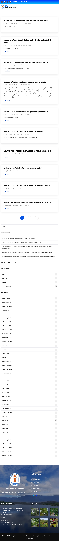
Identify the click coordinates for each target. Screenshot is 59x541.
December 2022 (30, 365)
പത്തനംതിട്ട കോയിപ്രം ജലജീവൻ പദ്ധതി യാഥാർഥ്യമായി (19, 238)
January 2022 (30, 405)
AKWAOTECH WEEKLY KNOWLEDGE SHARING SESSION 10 (27, 202)
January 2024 (30, 334)
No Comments (27, 23)
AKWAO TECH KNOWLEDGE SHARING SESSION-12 (24, 131)
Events (30, 278)
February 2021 (30, 436)
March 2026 (30, 298)
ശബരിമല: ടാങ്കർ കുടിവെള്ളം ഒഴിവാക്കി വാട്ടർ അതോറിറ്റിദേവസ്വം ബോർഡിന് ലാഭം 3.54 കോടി (29, 256)
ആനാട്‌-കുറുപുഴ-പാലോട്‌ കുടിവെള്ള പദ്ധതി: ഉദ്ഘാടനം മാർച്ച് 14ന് (22, 242)
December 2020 (30, 444)
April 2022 (30, 393)
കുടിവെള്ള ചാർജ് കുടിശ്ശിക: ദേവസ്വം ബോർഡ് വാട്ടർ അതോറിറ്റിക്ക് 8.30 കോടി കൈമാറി (27, 252)
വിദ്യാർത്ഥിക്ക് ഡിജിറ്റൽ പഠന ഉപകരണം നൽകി (23, 168)
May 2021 (30, 428)
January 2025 (30, 318)
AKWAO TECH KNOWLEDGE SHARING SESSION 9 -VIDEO (27, 185)
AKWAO (18, 23)
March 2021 (30, 432)
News (30, 282)
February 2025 (30, 314)
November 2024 (30, 326)
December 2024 (30, 322)
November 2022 (30, 369)
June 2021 (30, 424)
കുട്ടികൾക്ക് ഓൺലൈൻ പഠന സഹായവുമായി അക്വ (25, 82)
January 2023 (30, 361)
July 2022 (30, 381)
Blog (30, 274)
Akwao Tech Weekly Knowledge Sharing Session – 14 (26, 62)
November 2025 (30, 306)
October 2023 (30, 338)
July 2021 (30, 420)
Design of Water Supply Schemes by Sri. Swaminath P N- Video (28, 41)
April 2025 (30, 310)
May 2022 (30, 389)
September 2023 (30, 342)
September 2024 (30, 330)
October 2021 (30, 409)
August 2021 (30, 416)
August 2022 (30, 377)
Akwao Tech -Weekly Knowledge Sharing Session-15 (26, 20)
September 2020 (30, 456)
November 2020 (30, 448)
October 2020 (30, 452)
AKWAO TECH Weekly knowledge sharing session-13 (26, 111)
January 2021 (30, 440)
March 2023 (30, 353)
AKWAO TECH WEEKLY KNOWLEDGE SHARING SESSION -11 (27, 151)
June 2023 (30, 350)
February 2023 (30, 357)
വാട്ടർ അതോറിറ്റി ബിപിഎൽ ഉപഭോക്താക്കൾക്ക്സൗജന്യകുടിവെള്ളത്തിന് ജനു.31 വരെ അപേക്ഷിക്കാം (26, 247)
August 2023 (30, 346)
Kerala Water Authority (15, 489)
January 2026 (30, 302)
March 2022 (30, 397)
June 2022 (30, 385)
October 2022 (30, 373)
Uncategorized (30, 286)
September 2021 (30, 413)
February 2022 (30, 401)
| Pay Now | (26, 2)
